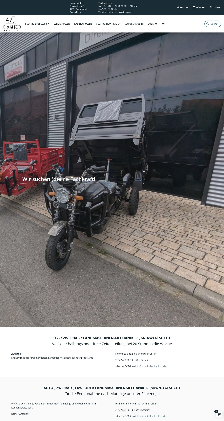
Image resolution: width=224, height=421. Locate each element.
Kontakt (184, 7)
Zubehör (153, 23)
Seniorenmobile (134, 23)
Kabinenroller (83, 23)
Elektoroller (62, 23)
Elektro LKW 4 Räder (108, 23)
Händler (201, 7)
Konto (216, 7)
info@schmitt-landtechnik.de (150, 366)
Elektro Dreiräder (36, 23)
